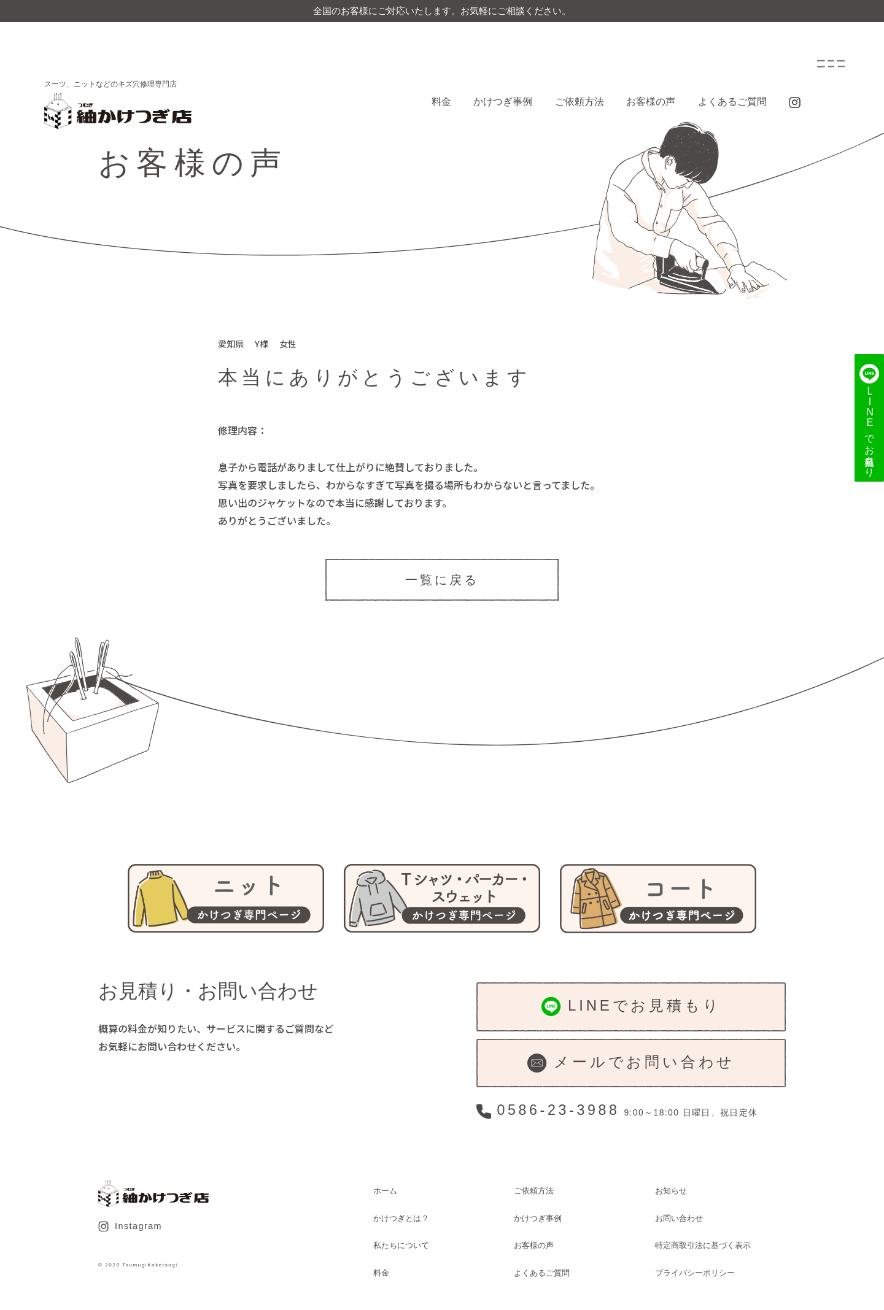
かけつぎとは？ (401, 1218)
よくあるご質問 (732, 101)
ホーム (385, 1190)
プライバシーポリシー (695, 1272)
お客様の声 (650, 101)
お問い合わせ (679, 1218)
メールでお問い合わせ (631, 1063)
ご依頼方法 (579, 101)
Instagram (130, 1226)
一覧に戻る (442, 580)
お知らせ (671, 1190)
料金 (441, 101)
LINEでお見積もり (631, 1006)
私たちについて (401, 1245)
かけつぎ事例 (502, 101)
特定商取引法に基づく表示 (703, 1245)
